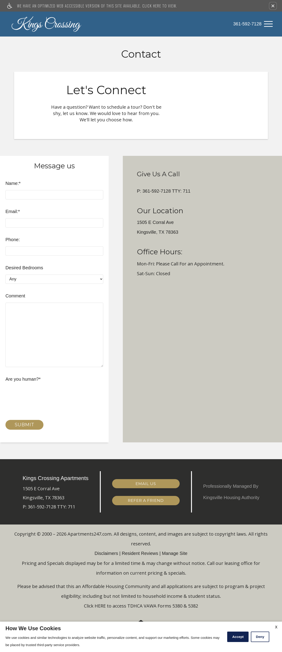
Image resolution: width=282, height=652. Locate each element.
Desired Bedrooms (24, 267)
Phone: (12, 239)
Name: (13, 183)
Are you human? (23, 379)
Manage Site (174, 553)
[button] (273, 6)
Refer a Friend (145, 500)
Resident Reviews (140, 553)
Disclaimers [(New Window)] (106, 553)
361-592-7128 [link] (247, 23)
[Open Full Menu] (268, 24)
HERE (100, 606)
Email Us (146, 483)
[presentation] (40, 395)
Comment (15, 295)
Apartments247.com (89, 534)
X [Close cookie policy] (276, 627)
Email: (12, 211)
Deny (260, 637)
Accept (238, 637)
